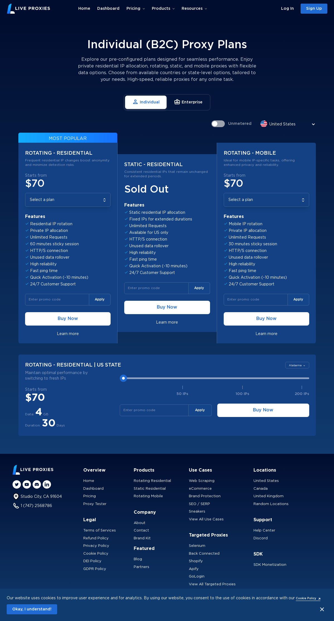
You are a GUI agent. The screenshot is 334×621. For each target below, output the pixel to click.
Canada (260, 488)
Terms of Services (99, 530)
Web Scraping (201, 480)
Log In (287, 8)
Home (84, 8)
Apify (194, 569)
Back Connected (204, 553)
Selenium (197, 545)
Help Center (264, 530)
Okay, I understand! (32, 609)
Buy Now (68, 319)
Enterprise (188, 101)
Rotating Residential (152, 480)
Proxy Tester (94, 504)
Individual (146, 101)
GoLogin (196, 576)
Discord (260, 538)
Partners (141, 567)
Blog (138, 559)
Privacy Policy (96, 545)
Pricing (89, 496)
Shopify (196, 561)
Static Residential (150, 488)
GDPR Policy (94, 569)
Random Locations (271, 504)
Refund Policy (96, 538)
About (139, 523)
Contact (141, 530)
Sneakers (197, 511)
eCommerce (200, 488)
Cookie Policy (95, 553)
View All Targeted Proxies (212, 584)
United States (266, 480)
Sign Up (314, 8)
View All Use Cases (206, 519)
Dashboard (108, 8)
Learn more (68, 334)
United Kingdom (268, 496)
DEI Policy (92, 561)
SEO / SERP (199, 504)
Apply (99, 299)
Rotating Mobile (148, 496)
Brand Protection (205, 496)
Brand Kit (142, 538)
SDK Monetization (269, 564)
